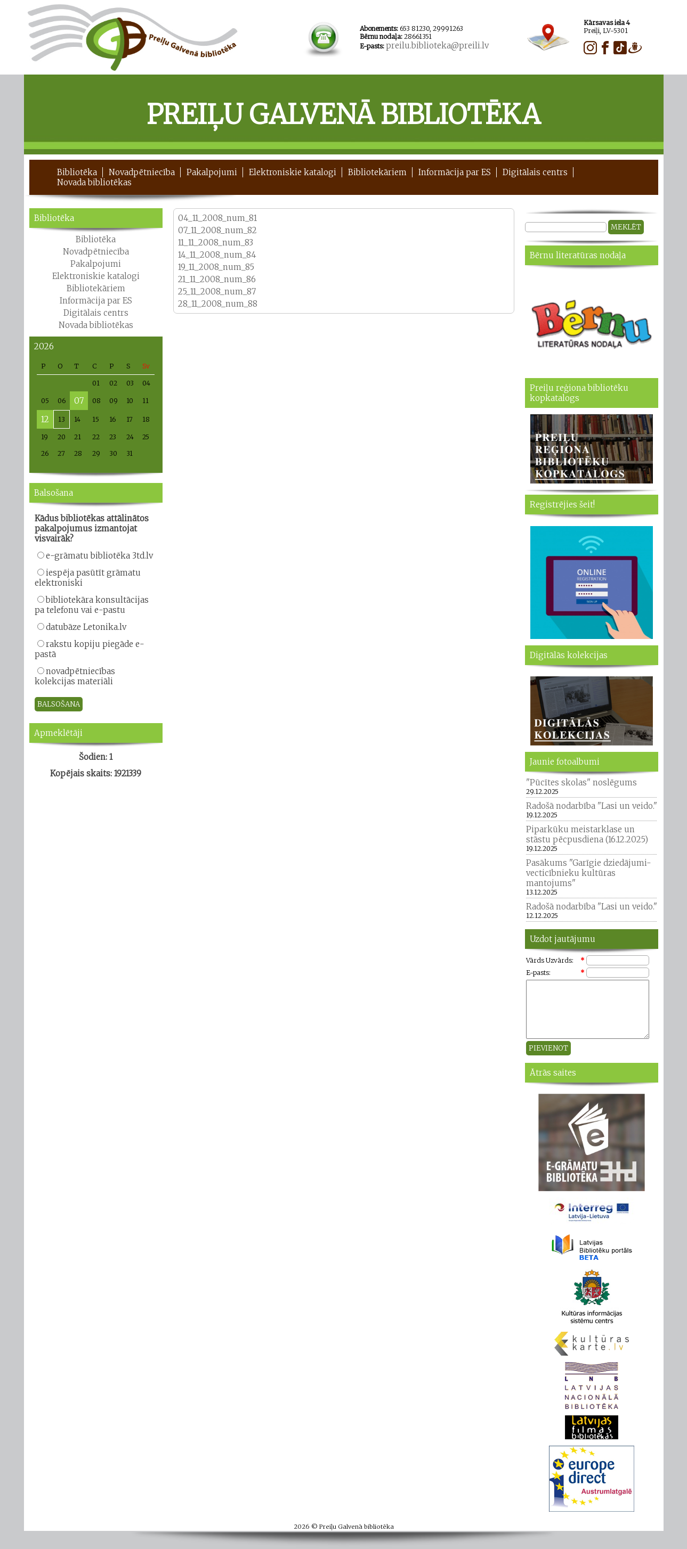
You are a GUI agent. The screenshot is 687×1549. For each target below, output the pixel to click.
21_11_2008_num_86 (217, 279)
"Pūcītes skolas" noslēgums (581, 782)
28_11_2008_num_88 (219, 304)
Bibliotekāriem (377, 172)
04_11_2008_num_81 (217, 218)
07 (79, 401)
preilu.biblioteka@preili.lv (437, 45)
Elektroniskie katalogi (292, 172)
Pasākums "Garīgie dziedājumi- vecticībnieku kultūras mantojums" (588, 873)
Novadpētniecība (142, 172)
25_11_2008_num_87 (218, 291)
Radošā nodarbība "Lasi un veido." (591, 806)
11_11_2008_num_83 (215, 242)
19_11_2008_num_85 (216, 267)
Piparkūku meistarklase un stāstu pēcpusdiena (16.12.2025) (587, 834)
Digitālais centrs (535, 172)
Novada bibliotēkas (94, 182)
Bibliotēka (77, 172)
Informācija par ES (454, 172)
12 (45, 419)
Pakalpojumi (212, 172)
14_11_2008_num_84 (217, 255)
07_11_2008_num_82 (217, 230)
